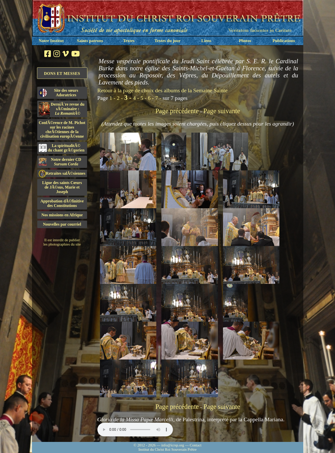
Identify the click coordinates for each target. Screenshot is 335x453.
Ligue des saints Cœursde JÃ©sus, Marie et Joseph (62, 187)
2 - (120, 98)
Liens (206, 40)
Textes (129, 40)
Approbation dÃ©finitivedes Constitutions (62, 203)
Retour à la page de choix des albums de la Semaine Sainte (162, 90)
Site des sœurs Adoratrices (58, 92)
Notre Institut (51, 40)
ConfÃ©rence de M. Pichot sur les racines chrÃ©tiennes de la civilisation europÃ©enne (62, 129)
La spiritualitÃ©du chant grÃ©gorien (62, 147)
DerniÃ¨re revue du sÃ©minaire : (62, 109)
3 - (128, 97)
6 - (151, 98)
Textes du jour (167, 40)
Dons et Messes (62, 73)
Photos (245, 40)
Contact (196, 445)
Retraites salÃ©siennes (62, 173)
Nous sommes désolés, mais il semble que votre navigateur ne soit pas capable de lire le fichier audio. (135, 429)
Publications (284, 40)
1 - (113, 98)
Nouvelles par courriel (62, 224)
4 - (136, 98)
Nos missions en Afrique (62, 215)
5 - (144, 98)
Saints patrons (90, 40)
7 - (159, 98)
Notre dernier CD (60, 161)
